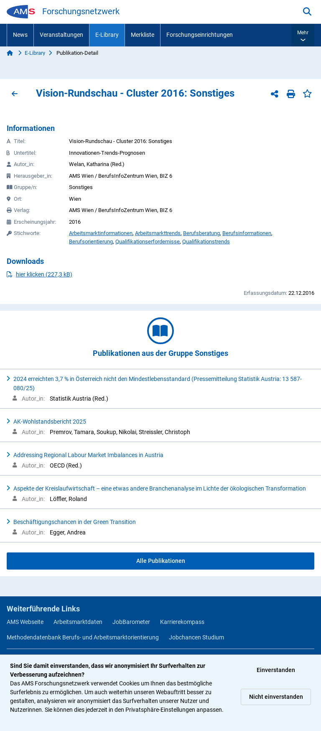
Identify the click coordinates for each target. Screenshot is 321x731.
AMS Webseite (25, 622)
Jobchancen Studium (196, 637)
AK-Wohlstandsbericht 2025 (49, 421)
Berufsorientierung (91, 241)
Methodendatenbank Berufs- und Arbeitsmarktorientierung (83, 637)
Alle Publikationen (160, 560)
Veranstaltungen (61, 34)
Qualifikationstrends (206, 241)
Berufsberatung (201, 233)
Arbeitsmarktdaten (78, 622)
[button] (302, 35)
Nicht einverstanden (276, 696)
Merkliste (142, 34)
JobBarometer (131, 622)
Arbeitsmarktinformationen (100, 233)
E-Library (107, 34)
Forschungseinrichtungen (199, 34)
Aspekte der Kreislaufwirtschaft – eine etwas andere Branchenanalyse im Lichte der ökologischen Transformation (159, 488)
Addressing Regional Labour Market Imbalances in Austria (88, 455)
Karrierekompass (182, 622)
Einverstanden (276, 670)
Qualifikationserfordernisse (147, 241)
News (20, 34)
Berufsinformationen (246, 233)
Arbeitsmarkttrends (158, 233)
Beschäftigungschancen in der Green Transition (74, 522)
